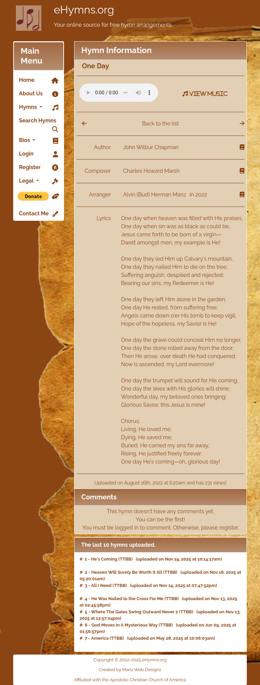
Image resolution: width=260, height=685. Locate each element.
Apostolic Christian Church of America (148, 679)
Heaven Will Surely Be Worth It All (126, 572)
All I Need (101, 585)
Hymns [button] (38, 107)
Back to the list (160, 123)
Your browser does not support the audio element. (118, 93)
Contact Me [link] (38, 214)
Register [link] (38, 167)
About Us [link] (38, 94)
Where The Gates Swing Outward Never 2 (134, 611)
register (228, 527)
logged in (127, 527)
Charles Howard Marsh (151, 171)
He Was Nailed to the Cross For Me (127, 598)
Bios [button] (38, 140)
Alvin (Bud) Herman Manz (155, 194)
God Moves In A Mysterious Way (124, 625)
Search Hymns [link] (38, 122)
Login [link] (38, 154)
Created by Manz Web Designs (130, 669)
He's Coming (104, 559)
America (100, 638)
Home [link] (38, 80)
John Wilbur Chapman (151, 147)
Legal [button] (38, 181)
